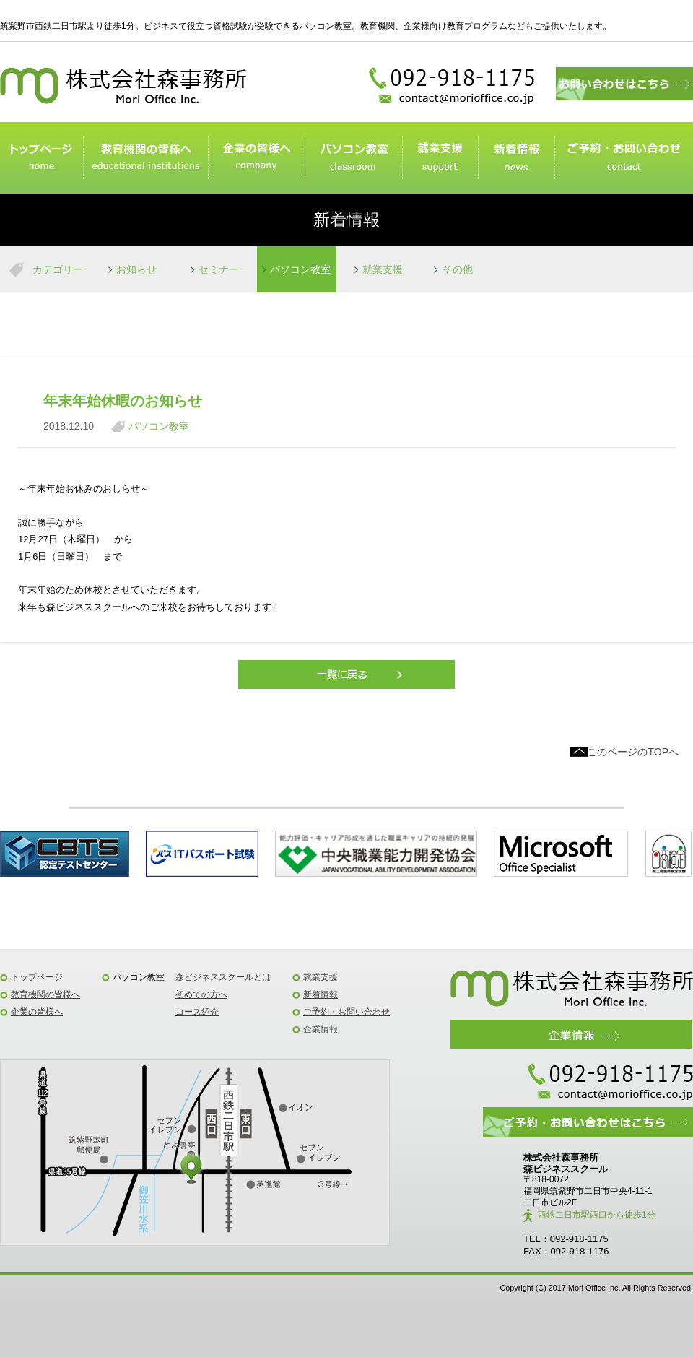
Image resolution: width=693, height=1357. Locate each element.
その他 (458, 269)
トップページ (41, 158)
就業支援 (440, 158)
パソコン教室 (353, 158)
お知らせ (136, 269)
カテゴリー (57, 269)
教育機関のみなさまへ (145, 158)
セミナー (219, 269)
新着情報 (516, 158)
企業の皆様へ (256, 158)
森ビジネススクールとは (223, 977)
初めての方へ (201, 994)
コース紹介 (197, 1012)
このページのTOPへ (633, 752)
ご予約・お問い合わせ (623, 158)
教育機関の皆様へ (45, 994)
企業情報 (320, 1029)
